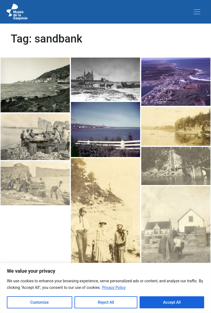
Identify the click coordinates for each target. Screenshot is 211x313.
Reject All (106, 302)
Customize (39, 302)
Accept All (172, 302)
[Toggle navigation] (197, 12)
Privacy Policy (114, 287)
